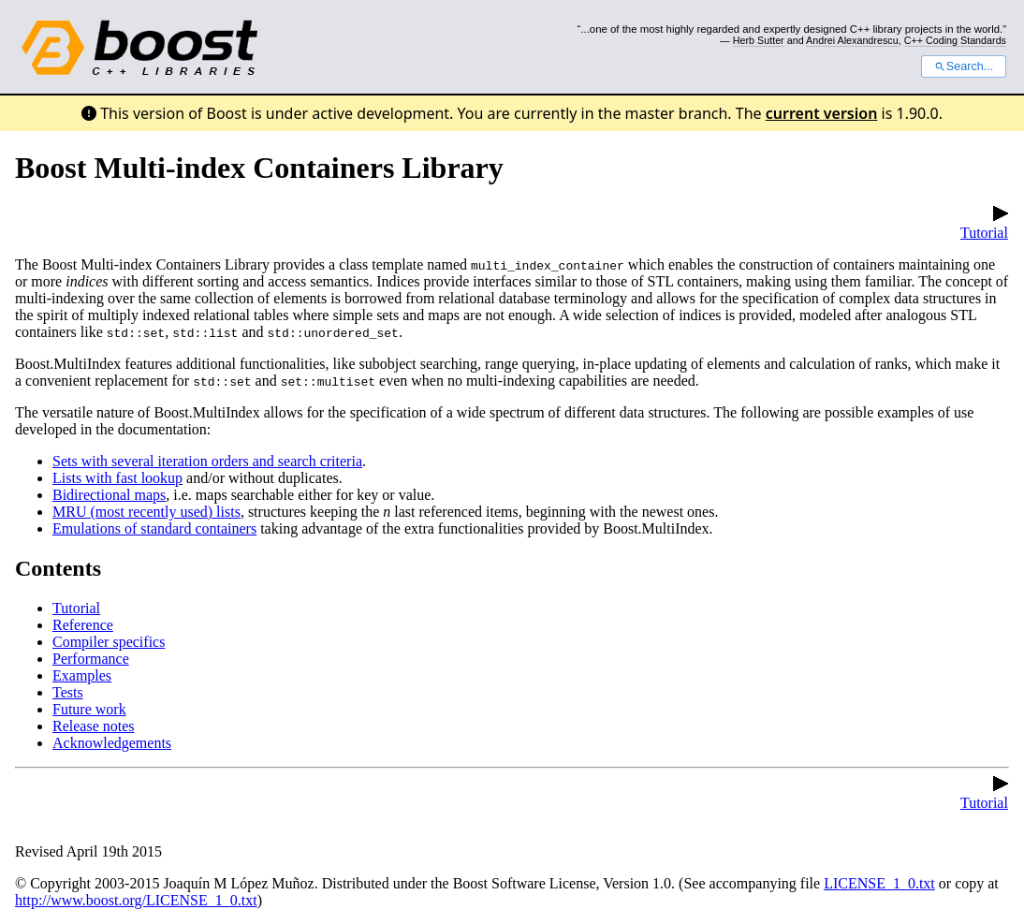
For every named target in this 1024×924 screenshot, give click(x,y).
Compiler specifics (108, 642)
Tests (67, 692)
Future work (89, 709)
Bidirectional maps (109, 495)
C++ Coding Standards (955, 40)
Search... (963, 66)
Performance (90, 659)
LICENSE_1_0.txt (879, 883)
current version (822, 113)
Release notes (93, 726)
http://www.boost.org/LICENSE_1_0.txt (136, 900)
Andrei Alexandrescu (852, 40)
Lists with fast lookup (117, 478)
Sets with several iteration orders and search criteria (207, 461)
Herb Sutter (758, 40)
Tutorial (984, 224)
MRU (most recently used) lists (146, 512)
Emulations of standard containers (154, 528)
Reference (82, 625)
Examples (81, 675)
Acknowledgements (111, 743)
